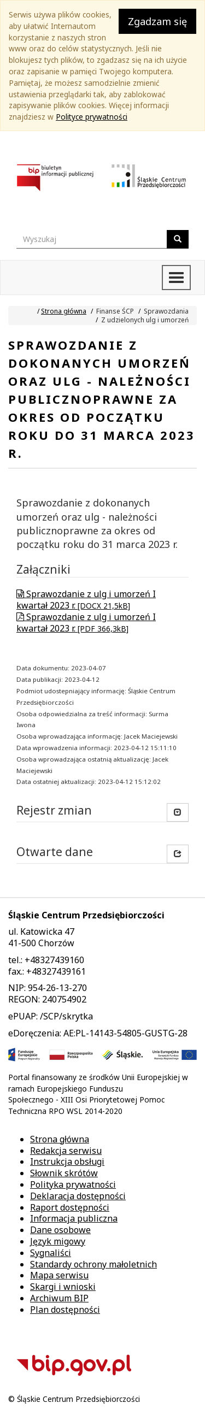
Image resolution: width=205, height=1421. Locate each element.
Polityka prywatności (73, 1184)
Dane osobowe (60, 1230)
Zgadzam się (157, 21)
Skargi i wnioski (63, 1287)
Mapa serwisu (59, 1275)
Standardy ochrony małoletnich (93, 1264)
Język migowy (57, 1241)
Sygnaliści (50, 1253)
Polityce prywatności (91, 116)
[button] (178, 854)
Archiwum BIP (59, 1298)
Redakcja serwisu (66, 1151)
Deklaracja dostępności (78, 1196)
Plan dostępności (65, 1310)
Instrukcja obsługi (67, 1161)
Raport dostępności (69, 1207)
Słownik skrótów (64, 1173)
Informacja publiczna (74, 1218)
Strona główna (63, 311)
